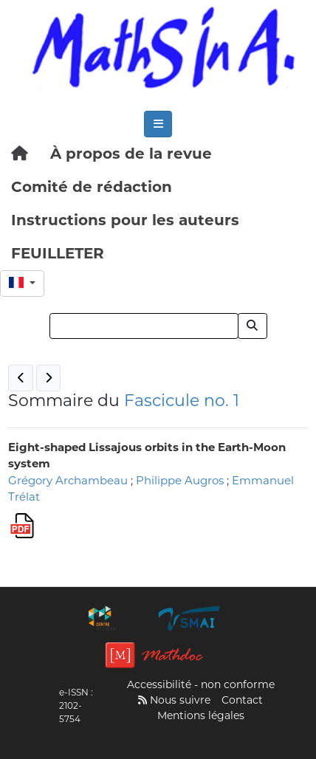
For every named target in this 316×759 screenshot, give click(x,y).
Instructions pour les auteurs (125, 220)
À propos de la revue (131, 153)
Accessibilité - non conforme (201, 684)
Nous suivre (174, 700)
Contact (242, 700)
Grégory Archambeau (68, 480)
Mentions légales (200, 715)
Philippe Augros (180, 480)
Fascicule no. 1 (181, 401)
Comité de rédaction (91, 187)
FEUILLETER (57, 253)
